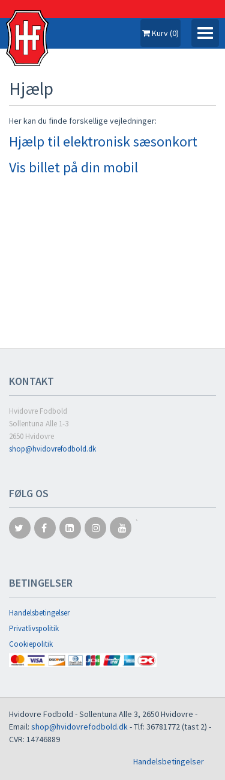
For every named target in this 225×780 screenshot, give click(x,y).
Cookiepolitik (31, 644)
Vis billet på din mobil (73, 167)
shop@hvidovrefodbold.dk (52, 449)
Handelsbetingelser (39, 613)
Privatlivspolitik (34, 628)
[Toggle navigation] (205, 33)
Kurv (160, 33)
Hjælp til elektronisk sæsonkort (103, 141)
